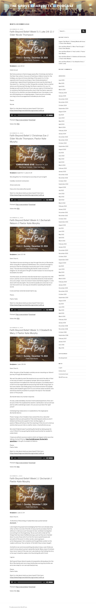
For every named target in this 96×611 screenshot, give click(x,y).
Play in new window (22, 120)
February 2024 (63, 130)
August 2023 (62, 149)
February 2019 (63, 319)
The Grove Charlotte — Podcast (42, 6)
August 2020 (62, 263)
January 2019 (62, 322)
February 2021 (63, 244)
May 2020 (61, 272)
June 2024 (61, 118)
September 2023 (63, 146)
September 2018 (63, 335)
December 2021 (63, 212)
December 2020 (63, 250)
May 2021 (61, 234)
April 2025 (61, 86)
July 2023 (61, 152)
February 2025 (63, 92)
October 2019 (62, 294)
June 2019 (61, 307)
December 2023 (63, 137)
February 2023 (63, 168)
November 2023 (63, 140)
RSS (18, 124)
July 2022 (61, 190)
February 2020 (63, 281)
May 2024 (61, 121)
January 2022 (62, 209)
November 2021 (63, 215)
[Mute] (47, 115)
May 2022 (61, 196)
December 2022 (63, 174)
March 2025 (62, 89)
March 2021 (62, 240)
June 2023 (61, 155)
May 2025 (61, 83)
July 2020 (61, 266)
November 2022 (63, 178)
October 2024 (63, 105)
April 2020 (61, 275)
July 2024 (61, 115)
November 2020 (63, 253)
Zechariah (13, 523)
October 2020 (63, 256)
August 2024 (62, 111)
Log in (60, 367)
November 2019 (63, 291)
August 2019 (62, 300)
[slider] (30, 115)
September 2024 (63, 108)
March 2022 (62, 203)
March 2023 (62, 165)
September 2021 (63, 222)
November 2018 (63, 329)
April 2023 (61, 162)
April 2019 (61, 313)
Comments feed (63, 374)
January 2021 (62, 247)
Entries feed (62, 371)
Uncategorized (63, 358)
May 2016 (61, 348)
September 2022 (63, 184)
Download (32, 120)
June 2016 (61, 344)
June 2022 (61, 193)
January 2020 (62, 285)
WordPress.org (63, 377)
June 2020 (62, 269)
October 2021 (62, 218)
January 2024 (62, 133)
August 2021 (62, 225)
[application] (32, 115)
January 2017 (62, 341)
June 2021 (61, 231)
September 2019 (63, 297)
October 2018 (62, 332)
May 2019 (61, 310)
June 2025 (61, 80)
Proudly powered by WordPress (18, 607)
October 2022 (63, 181)
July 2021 (61, 228)
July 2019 (61, 303)
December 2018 (63, 326)
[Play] (12, 115)
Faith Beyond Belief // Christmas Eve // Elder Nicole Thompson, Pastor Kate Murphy (29, 138)
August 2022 (62, 187)
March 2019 (62, 316)
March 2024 (62, 127)
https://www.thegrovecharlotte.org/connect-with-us (27, 110)
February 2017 (63, 338)
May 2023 (61, 159)
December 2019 (63, 288)
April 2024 (61, 124)
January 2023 (62, 171)
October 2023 (63, 143)
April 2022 (61, 200)
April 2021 (61, 237)
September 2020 (63, 259)
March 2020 (62, 278)
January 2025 (62, 96)
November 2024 (63, 102)
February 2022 (63, 206)
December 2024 (63, 99)
